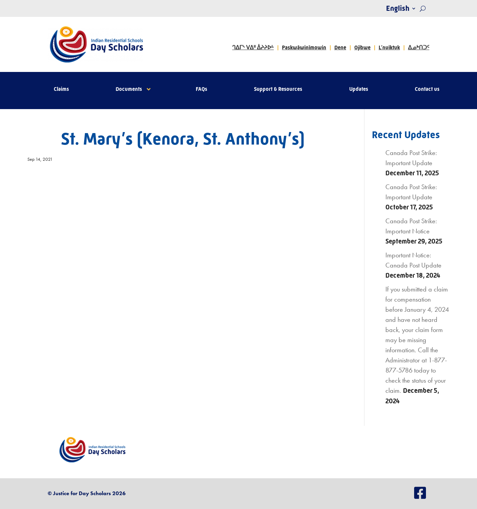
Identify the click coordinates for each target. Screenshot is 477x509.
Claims (61, 89)
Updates (358, 89)
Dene (340, 47)
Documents (129, 89)
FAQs (201, 89)
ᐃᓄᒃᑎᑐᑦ (418, 47)
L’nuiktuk (389, 47)
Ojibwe (362, 47)
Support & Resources (278, 89)
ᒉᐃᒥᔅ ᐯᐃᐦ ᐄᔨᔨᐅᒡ (253, 47)
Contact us (427, 89)
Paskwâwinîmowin (304, 47)
